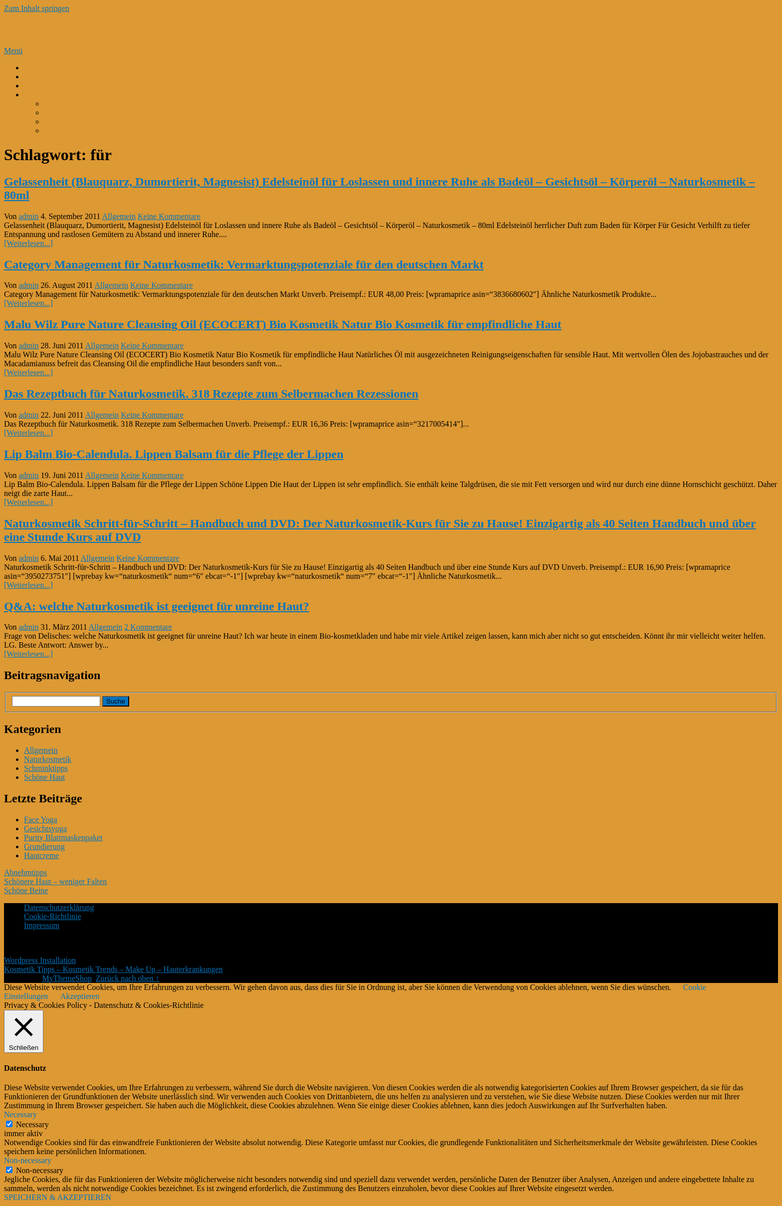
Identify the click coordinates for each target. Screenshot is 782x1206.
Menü (13, 50)
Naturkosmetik (47, 759)
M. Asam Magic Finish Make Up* (99, 103)
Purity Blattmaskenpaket (63, 837)
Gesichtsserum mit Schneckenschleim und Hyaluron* (129, 112)
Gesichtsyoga (45, 828)
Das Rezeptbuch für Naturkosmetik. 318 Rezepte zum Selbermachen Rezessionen (211, 393)
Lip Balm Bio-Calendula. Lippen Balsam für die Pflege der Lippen (174, 454)
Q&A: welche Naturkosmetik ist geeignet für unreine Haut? (156, 606)
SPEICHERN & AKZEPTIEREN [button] (57, 1197)
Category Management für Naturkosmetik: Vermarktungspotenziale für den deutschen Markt (244, 264)
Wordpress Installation (40, 960)
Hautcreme (41, 855)
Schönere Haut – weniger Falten (55, 881)
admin (29, 216)
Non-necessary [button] (27, 1160)
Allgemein (119, 216)
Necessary (32, 1124)
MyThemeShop (67, 978)
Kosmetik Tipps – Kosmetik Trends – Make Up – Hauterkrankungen (179, 29)
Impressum (41, 925)
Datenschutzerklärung (59, 907)
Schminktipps (46, 768)
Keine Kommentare (169, 216)
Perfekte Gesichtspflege (62, 76)
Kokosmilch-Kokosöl (58, 85)
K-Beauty (39, 67)
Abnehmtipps (25, 872)
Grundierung (44, 846)
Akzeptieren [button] (79, 996)
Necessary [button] (20, 1114)
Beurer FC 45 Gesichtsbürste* (92, 121)
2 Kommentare (148, 627)
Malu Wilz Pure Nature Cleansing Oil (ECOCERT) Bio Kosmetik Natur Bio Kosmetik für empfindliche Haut (283, 324)
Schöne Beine (26, 890)
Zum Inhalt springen (36, 8)
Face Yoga (40, 819)
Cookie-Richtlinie (52, 916)
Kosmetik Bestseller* (58, 94)
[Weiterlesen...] (28, 243)
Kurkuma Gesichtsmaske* (86, 130)
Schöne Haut (44, 777)
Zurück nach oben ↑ (128, 978)
